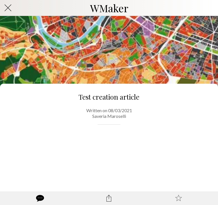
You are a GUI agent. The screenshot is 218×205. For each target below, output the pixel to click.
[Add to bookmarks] (178, 198)
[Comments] (39, 198)
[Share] (109, 198)
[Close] (8, 8)
